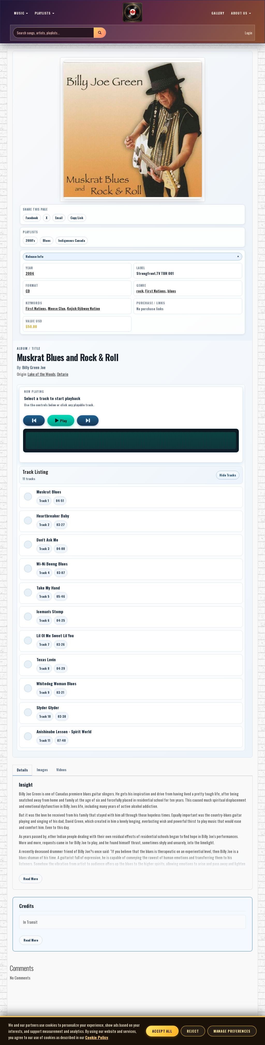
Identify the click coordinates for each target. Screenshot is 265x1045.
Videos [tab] (65, 770)
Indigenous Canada (71, 240)
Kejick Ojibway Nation (83, 308)
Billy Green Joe (34, 367)
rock (139, 290)
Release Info (132, 256)
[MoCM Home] (132, 13)
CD (28, 290)
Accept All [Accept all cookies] (162, 1031)
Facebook (32, 218)
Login (248, 32)
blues (171, 290)
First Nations (155, 290)
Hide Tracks (227, 475)
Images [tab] (44, 770)
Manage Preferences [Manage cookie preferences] (232, 1031)
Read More (30, 880)
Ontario (62, 374)
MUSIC (21, 13)
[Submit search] (99, 33)
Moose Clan (56, 308)
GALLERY (218, 13)
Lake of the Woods (41, 374)
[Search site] (53, 33)
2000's (30, 240)
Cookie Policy (96, 1037)
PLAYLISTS (45, 13)
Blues (46, 240)
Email (59, 218)
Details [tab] (22, 770)
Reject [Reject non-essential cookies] (193, 1031)
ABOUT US (241, 13)
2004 (30, 273)
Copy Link (76, 218)
